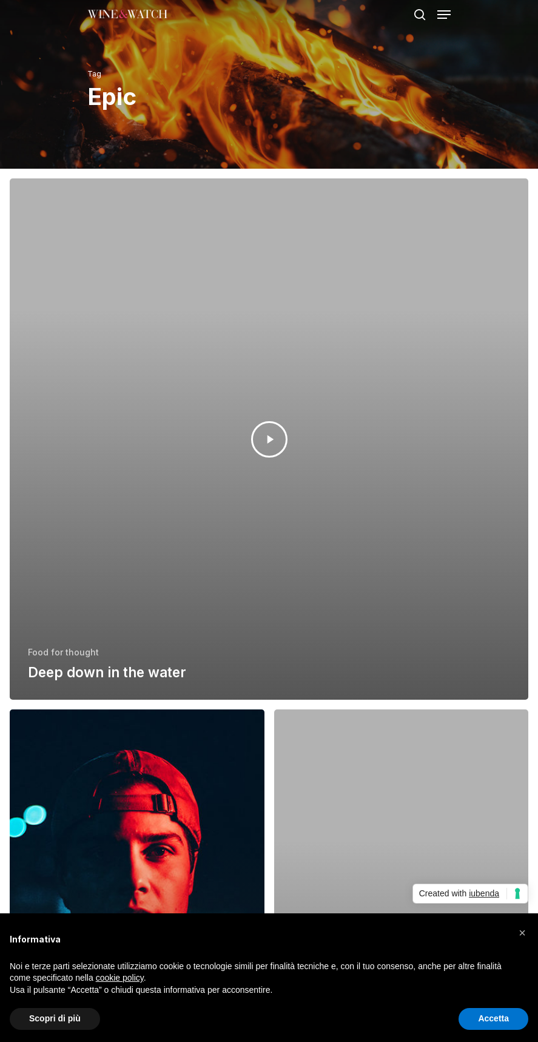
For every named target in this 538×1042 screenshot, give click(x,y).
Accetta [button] (493, 1018)
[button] (522, 932)
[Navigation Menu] (444, 14)
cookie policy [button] (120, 978)
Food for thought (63, 652)
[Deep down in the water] (269, 439)
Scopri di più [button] (55, 1018)
